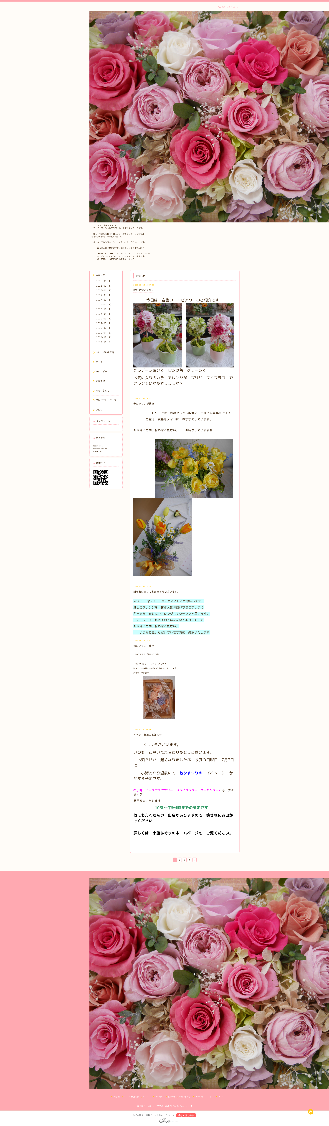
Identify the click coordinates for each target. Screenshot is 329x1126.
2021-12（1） (104, 337)
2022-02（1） (104, 327)
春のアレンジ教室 (143, 403)
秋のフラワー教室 (143, 645)
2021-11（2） (104, 342)
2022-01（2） (104, 332)
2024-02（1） (104, 304)
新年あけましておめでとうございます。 (156, 591)
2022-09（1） (104, 318)
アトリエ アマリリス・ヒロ (156, 1106)
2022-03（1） (104, 323)
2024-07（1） (104, 299)
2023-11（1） (104, 309)
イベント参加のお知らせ (147, 734)
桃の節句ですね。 (143, 290)
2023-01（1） (104, 313)
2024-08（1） (104, 295)
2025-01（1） (104, 290)
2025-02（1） (104, 285)
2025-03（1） (104, 281)
